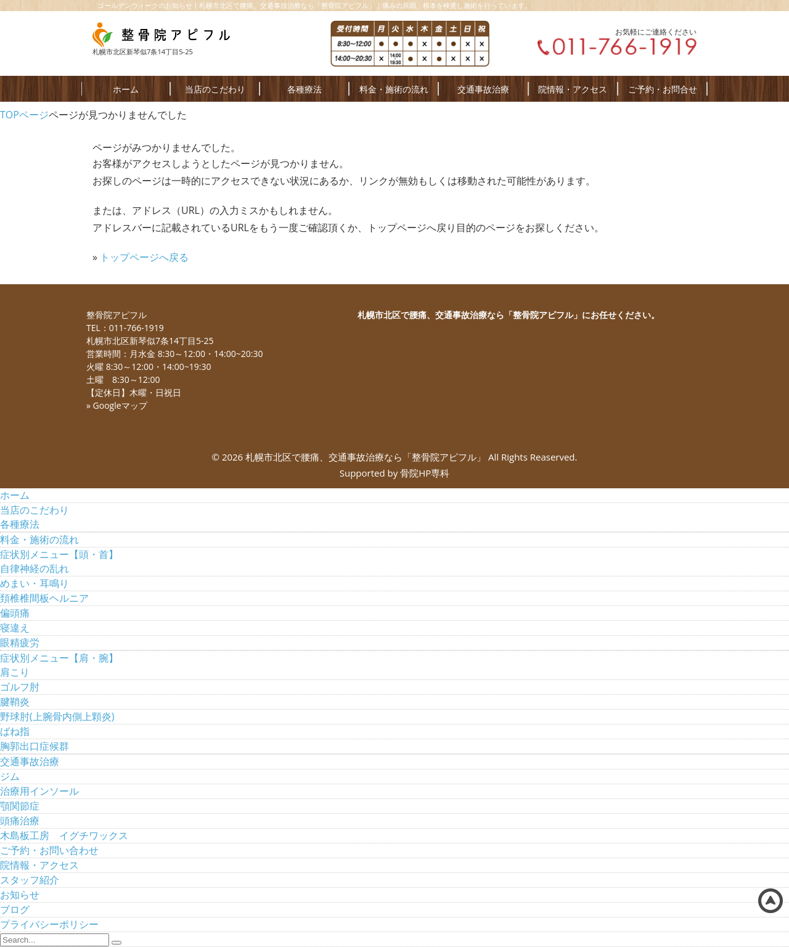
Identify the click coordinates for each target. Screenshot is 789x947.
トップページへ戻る (144, 257)
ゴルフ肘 (19, 687)
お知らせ (19, 894)
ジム (10, 776)
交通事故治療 (483, 89)
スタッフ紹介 (29, 880)
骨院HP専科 (424, 473)
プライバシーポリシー (49, 924)
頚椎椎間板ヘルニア (44, 598)
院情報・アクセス (572, 89)
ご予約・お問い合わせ (49, 850)
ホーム (126, 89)
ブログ (15, 909)
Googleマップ (120, 405)
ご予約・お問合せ (662, 89)
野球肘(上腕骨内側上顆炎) (57, 716)
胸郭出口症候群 (34, 746)
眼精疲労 (19, 642)
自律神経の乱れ (34, 568)
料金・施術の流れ (393, 89)
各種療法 (304, 89)
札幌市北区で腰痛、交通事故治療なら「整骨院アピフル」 (365, 457)
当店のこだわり (215, 89)
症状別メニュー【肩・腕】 (59, 658)
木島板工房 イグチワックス (64, 835)
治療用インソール (39, 791)
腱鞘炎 (15, 701)
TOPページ (24, 114)
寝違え (15, 627)
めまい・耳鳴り (34, 583)
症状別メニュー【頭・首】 (59, 554)
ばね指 (15, 731)
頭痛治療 (19, 820)
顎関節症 (19, 806)
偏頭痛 (15, 613)
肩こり (15, 672)
